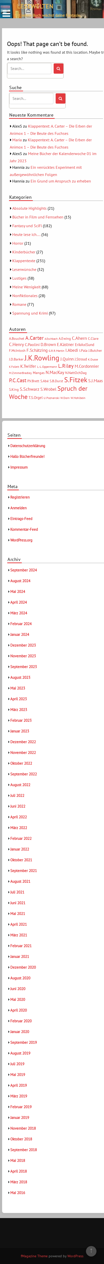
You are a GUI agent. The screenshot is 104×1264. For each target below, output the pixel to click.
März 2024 (18, 613)
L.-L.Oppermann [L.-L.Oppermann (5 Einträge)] (47, 366)
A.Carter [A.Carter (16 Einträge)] (34, 337)
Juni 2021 (17, 903)
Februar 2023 (21, 720)
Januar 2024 (19, 634)
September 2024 (23, 570)
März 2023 (18, 709)
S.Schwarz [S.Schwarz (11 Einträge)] (29, 389)
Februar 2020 (21, 1021)
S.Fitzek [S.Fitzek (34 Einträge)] (75, 379)
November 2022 (23, 752)
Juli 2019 (17, 1064)
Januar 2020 (19, 1031)
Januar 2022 (19, 849)
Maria (17, 139)
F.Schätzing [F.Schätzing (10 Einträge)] (37, 350)
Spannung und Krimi (30, 313)
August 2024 (20, 580)
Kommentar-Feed (24, 529)
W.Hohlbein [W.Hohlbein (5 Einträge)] (78, 398)
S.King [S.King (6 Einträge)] (14, 389)
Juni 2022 (17, 806)
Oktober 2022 (21, 763)
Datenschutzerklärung (27, 445)
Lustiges (19, 278)
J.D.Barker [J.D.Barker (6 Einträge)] (16, 359)
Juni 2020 (17, 988)
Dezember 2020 (23, 967)
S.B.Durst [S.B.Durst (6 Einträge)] (56, 381)
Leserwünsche (24, 269)
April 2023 (18, 699)
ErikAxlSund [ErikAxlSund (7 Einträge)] (84, 344)
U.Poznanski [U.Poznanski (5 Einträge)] (51, 398)
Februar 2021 (21, 945)
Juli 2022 (17, 795)
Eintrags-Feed (21, 518)
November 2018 (23, 1128)
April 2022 (18, 817)
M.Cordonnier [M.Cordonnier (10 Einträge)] (87, 366)
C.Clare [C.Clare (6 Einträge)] (93, 338)
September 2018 (23, 1149)
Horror (17, 243)
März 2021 (18, 935)
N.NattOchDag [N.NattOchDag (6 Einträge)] (76, 372)
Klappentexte (23, 260)
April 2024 (18, 602)
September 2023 (23, 666)
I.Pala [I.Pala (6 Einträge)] (83, 350)
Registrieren (20, 497)
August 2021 (20, 881)
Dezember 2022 (23, 741)
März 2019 (18, 1096)
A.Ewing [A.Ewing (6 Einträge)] (65, 338)
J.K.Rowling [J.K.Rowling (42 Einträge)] (42, 357)
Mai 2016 (17, 1192)
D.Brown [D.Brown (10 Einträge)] (48, 344)
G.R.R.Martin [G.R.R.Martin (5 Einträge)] (56, 351)
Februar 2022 (21, 838)
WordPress (75, 1256)
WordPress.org (21, 540)
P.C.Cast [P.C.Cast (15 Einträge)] (17, 380)
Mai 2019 (17, 1074)
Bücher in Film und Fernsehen (37, 216)
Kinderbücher (23, 251)
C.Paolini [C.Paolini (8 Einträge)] (32, 344)
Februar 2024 (21, 623)
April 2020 (18, 1010)
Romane (19, 304)
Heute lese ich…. (26, 234)
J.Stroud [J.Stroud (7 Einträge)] (81, 359)
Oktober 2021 (21, 860)
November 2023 (23, 656)
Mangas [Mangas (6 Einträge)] (39, 372)
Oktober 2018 (21, 1139)
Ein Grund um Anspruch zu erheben (61, 181)
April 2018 (18, 1171)
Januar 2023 (19, 731)
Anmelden (18, 508)
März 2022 (18, 827)
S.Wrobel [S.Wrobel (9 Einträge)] (48, 389)
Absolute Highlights (29, 208)
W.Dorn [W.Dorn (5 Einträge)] (65, 398)
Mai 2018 (17, 1160)
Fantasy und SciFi (27, 225)
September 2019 (23, 1042)
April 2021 (18, 924)
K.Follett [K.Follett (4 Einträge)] (14, 366)
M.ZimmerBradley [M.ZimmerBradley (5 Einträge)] (20, 373)
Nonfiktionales (25, 295)
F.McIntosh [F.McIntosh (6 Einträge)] (17, 350)
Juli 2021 (17, 892)
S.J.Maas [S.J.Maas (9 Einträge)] (95, 380)
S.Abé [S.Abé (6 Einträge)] (44, 381)
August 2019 (20, 1053)
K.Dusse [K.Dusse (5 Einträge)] (93, 359)
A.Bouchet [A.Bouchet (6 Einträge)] (16, 338)
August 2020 (20, 978)
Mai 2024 (17, 591)
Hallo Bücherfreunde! (27, 456)
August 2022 (20, 784)
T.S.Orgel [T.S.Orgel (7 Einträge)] (36, 397)
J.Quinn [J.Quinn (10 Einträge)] (67, 359)
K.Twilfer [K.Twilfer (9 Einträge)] (28, 366)
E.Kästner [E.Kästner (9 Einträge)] (65, 344)
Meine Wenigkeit (26, 286)
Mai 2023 (17, 688)
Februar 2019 (21, 1106)
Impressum (19, 467)
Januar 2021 (19, 956)
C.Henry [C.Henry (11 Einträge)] (16, 344)
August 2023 (20, 677)
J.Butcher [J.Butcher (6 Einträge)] (95, 350)
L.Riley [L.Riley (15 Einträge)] (66, 365)
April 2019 (18, 1085)
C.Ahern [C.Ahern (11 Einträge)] (79, 338)
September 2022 (23, 774)
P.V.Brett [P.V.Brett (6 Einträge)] (33, 381)
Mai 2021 (17, 913)
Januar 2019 (19, 1117)
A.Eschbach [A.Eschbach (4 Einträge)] (51, 339)
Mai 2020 (17, 999)
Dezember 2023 (23, 645)
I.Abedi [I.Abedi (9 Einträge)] (71, 350)
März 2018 (18, 1182)
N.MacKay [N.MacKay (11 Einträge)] (55, 372)
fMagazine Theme (34, 1256)
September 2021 (23, 870)
